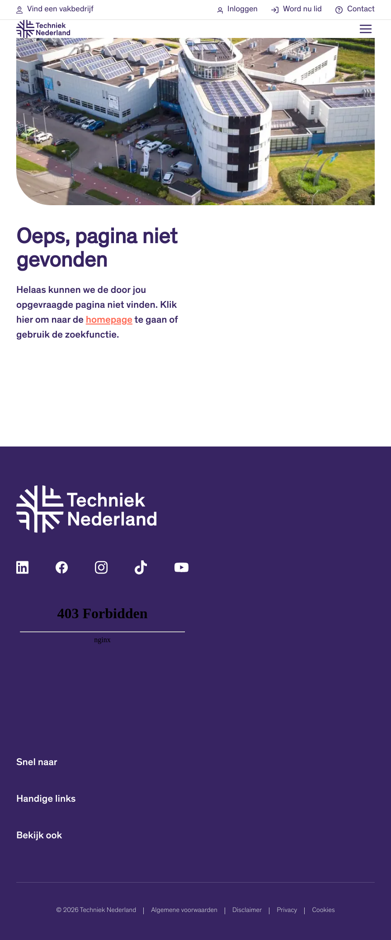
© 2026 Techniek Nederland (96, 910)
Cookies (323, 910)
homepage (109, 321)
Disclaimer (247, 910)
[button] (55, 10)
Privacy (287, 910)
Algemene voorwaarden (184, 910)
